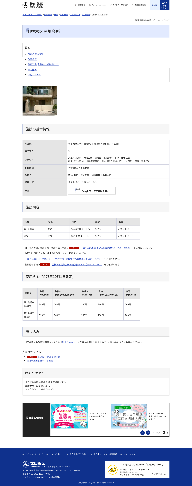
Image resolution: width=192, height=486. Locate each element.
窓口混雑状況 (140, 5)
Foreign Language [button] (99, 5)
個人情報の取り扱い (78, 453)
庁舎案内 (76, 470)
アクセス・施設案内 (120, 5)
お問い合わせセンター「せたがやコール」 (143, 464)
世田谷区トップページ (32, 14)
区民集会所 (75, 14)
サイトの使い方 (56, 453)
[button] (80, 5)
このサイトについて (34, 453)
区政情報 (48, 14)
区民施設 (64, 14)
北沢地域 (86, 14)
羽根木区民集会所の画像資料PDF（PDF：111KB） (77, 264)
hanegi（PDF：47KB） (49, 356)
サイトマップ (129, 453)
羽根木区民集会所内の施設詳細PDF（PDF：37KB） (105, 247)
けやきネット (68, 341)
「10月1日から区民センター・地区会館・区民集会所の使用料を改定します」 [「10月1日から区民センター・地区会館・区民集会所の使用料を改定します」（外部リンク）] (63, 258)
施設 (56, 14)
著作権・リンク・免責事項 (105, 453)
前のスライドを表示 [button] (144, 432)
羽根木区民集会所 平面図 (39, 360)
